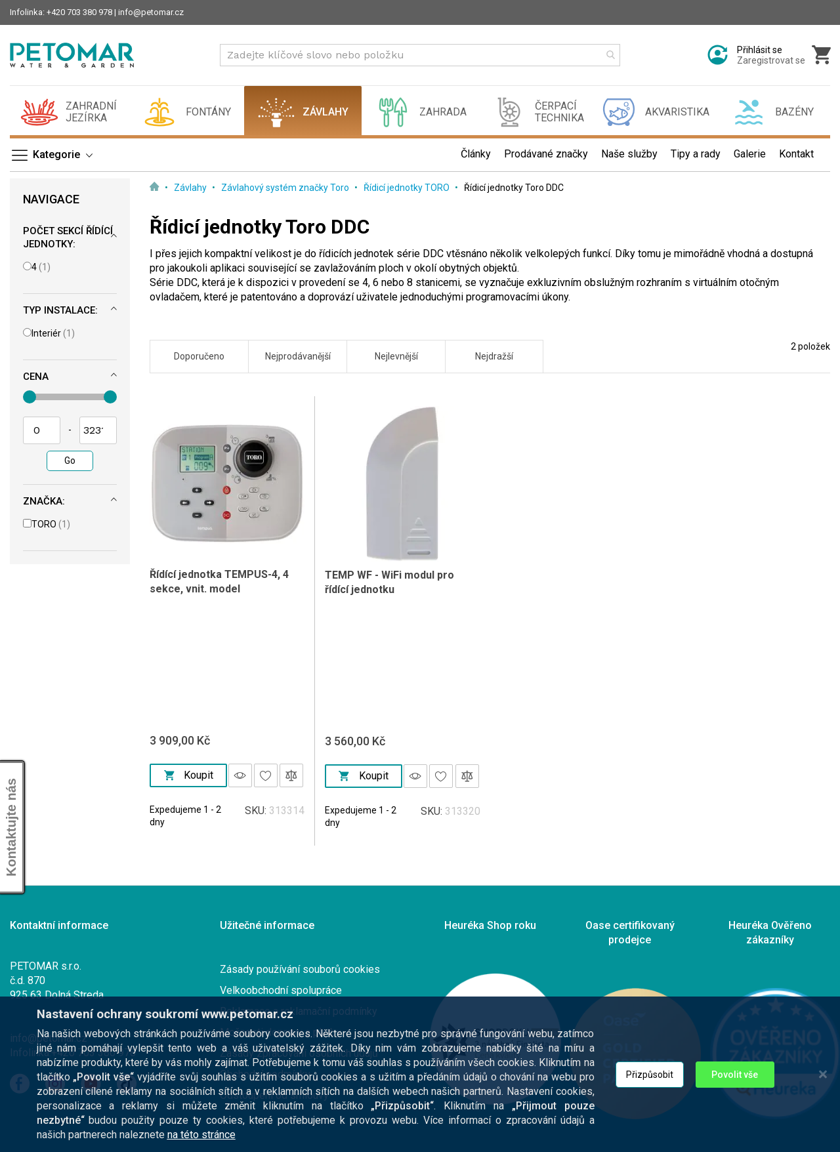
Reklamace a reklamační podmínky (298, 1011)
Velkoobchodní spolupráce (281, 990)
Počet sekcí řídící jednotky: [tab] (68, 238)
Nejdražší (494, 356)
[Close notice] (822, 1117)
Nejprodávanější (298, 356)
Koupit (188, 775)
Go (69, 460)
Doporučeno (199, 356)
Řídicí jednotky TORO (408, 187)
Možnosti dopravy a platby (280, 1032)
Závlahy (191, 187)
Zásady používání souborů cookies (300, 969)
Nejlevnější (396, 356)
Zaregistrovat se (771, 60)
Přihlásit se (759, 50)
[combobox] (420, 55)
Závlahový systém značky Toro (286, 187)
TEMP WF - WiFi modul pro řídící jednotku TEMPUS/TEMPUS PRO (389, 589)
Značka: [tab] (44, 501)
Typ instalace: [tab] (60, 310)
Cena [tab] (36, 376)
